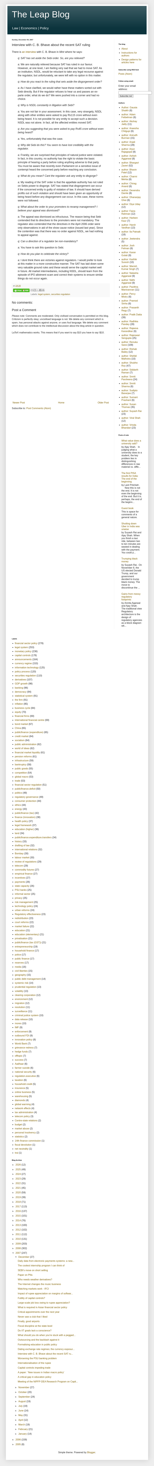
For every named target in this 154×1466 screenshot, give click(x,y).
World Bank (21, 1043)
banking (19, 688)
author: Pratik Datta (131, 314)
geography (20, 975)
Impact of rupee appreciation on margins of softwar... (45, 1293)
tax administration (24, 1112)
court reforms (22, 922)
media (18, 967)
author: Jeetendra (130, 238)
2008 (18, 1248)
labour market (22, 857)
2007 (18, 1253)
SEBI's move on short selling (33, 1270)
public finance (22, 958)
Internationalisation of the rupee (34, 1363)
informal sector (22, 894)
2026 (18, 1164)
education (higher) (24, 829)
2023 (18, 1178)
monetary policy (23, 651)
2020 (18, 1192)
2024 (18, 1174)
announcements (23, 659)
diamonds (20, 1100)
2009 (18, 1243)
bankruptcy (20, 764)
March (22, 1424)
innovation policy (23, 1039)
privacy (18, 898)
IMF (17, 1027)
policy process (22, 671)
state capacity (22, 886)
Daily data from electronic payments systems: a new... (46, 1261)
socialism (20, 740)
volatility (19, 991)
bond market (21, 724)
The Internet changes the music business (39, 1284)
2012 (18, 1229)
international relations (26, 849)
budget (18, 1124)
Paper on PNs (25, 1275)
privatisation (21, 938)
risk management (24, 902)
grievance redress (24, 1047)
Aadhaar (19, 1064)
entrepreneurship (24, 946)
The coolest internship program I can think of (41, 1265)
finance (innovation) (25, 817)
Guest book (127, 508)
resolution (20, 1007)
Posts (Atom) (125, 74)
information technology (27, 667)
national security (23, 1072)
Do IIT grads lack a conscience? (34, 1330)
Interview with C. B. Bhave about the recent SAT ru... (45, 1353)
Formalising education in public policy (37, 1344)
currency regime (23, 663)
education (20, 930)
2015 (18, 1215)
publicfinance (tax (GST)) (28, 942)
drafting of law (22, 845)
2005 (18, 1444)
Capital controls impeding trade (34, 1367)
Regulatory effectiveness (28, 914)
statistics (19, 1136)
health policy (21, 821)
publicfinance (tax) (24, 813)
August (22, 1401)
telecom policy (22, 1116)
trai (16, 1153)
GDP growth (21, 683)
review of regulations (26, 861)
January (22, 1434)
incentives (20, 877)
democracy (20, 692)
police (18, 954)
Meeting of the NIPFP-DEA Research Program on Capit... (48, 1381)
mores (18, 1023)
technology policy (24, 906)
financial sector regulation (28, 785)
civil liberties (21, 971)
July (20, 1406)
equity (18, 712)
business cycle (22, 708)
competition (21, 772)
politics (18, 793)
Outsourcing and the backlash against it (38, 1340)
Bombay (19, 853)
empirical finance (24, 873)
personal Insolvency (25, 1132)
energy (18, 809)
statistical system (24, 696)
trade (17, 780)
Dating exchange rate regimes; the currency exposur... (46, 1349)
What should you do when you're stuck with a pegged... (47, 1335)
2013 (18, 1225)
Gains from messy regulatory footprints (131, 597)
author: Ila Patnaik (131, 231)
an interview (29, 51)
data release (21, 1019)
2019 (18, 1197)
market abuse (22, 1128)
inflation (19, 704)
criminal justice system (26, 1015)
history (18, 841)
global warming (23, 1104)
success (19, 1060)
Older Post (103, 402)
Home (61, 402)
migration (20, 1003)
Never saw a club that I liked (32, 1316)
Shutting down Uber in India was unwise (130, 526)
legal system (44, 294)
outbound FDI (22, 1035)
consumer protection (25, 801)
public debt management (28, 979)
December (24, 1257)
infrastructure (22, 760)
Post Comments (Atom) (38, 408)
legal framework (23, 825)
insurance (20, 1088)
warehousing (21, 1096)
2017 (18, 1206)
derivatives (20, 679)
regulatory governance (26, 797)
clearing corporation (25, 995)
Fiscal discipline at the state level (35, 1326)
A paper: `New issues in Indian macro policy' (41, 1372)
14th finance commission (28, 1140)
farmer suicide (22, 1068)
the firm (19, 700)
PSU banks (21, 890)
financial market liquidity (27, 752)
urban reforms (22, 910)
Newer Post (19, 402)
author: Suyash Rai (131, 411)
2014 (18, 1220)
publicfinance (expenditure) (29, 732)
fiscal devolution (23, 1144)
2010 (18, 1239)
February (23, 1429)
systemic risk (21, 983)
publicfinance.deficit (25, 789)
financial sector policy (26, 643)
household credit (23, 1084)
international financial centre (29, 720)
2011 (18, 1234)
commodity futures (24, 869)
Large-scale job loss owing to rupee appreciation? (44, 1302)
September (24, 1396)
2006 (18, 1439)
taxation (19, 1080)
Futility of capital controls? (31, 1298)
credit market (21, 736)
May (21, 1415)
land (17, 833)
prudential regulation (25, 987)
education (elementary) (27, 934)
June (21, 1410)
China (18, 728)
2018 (18, 1202)
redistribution (21, 918)
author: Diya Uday (130, 204)
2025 (18, 1169)
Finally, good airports (29, 1321)
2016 (18, 1211)
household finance (24, 950)
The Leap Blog (41, 14)
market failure (22, 926)
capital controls (23, 655)
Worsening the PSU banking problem (37, 1358)
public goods (21, 768)
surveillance (21, 1011)
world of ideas (22, 748)
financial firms (22, 716)
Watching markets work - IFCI (33, 1288)
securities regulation (60, 294)
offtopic (18, 1056)
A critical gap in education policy (34, 1377)
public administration (25, 744)
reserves (19, 962)
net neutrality (21, 1149)
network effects (23, 1108)
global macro (21, 776)
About (124, 48)
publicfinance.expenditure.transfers (33, 837)
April (21, 1420)
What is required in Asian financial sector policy (42, 1307)
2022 (18, 1183)
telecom (19, 865)
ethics (18, 805)
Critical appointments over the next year (39, 1312)
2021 (18, 1188)
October (22, 1392)
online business (23, 1092)
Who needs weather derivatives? (35, 1279)
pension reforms (23, 756)
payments (20, 882)
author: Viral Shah (130, 418)
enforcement (21, 1031)
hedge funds (21, 1051)
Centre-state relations (26, 1120)
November (24, 1387)
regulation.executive (25, 1076)
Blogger (91, 1452)
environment (21, 999)
